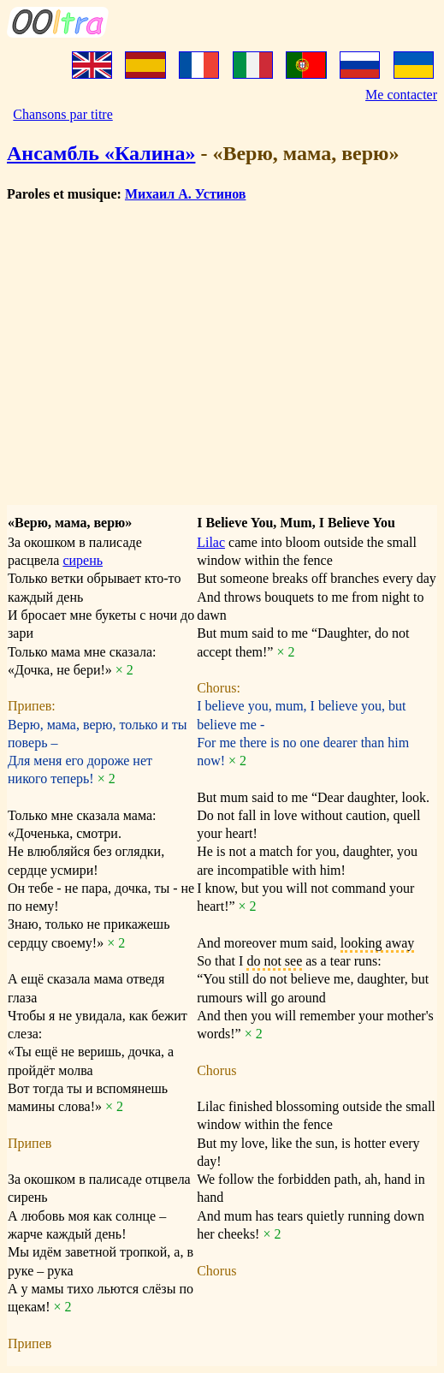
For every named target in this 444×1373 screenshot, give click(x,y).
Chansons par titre (62, 114)
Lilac (211, 542)
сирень (82, 560)
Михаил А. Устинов (185, 194)
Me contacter (401, 94)
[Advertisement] (222, 336)
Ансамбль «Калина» (101, 153)
